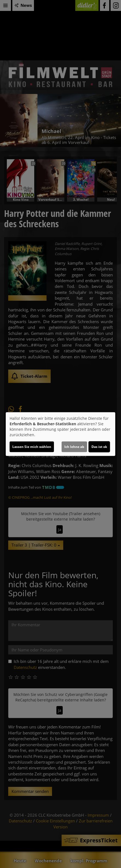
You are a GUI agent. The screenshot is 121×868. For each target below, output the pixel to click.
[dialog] (60, 434)
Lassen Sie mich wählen (31, 446)
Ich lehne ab (74, 446)
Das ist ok (99, 446)
